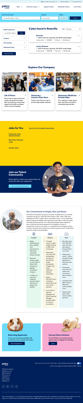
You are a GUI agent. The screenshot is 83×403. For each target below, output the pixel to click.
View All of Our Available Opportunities (41, 128)
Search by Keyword (7, 15)
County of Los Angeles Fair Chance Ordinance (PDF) (63, 366)
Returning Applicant (16, 343)
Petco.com (37, 363)
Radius (61, 15)
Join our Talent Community (18, 186)
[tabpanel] (51, 138)
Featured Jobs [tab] (15, 134)
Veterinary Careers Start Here (39, 96)
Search (75, 18)
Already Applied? (64, 1)
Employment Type (8, 47)
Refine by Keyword (9, 29)
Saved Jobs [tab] (14, 148)
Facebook (3, 386)
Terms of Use (46, 363)
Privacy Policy (53, 363)
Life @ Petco (77, 7)
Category (6, 38)
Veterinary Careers (33, 7)
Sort (63, 29)
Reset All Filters (9, 53)
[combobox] (49, 18)
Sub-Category (7, 43)
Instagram (16, 386)
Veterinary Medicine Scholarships (67, 96)
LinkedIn (7, 386)
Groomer (39, 35)
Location (43, 15)
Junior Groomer (42, 46)
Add (21, 33)
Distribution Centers (64, 7)
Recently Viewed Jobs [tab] (16, 141)
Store (19, 7)
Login (52, 343)
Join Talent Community (49, 1)
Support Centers (49, 7)
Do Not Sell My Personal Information (69, 363)
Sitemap (79, 366)
